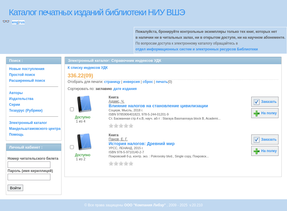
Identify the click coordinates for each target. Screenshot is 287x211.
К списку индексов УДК (88, 68)
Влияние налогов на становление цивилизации (158, 105)
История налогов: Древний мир (142, 143)
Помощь (16, 134)
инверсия (131, 82)
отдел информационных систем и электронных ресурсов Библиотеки (197, 49)
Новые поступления (27, 69)
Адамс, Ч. (116, 101)
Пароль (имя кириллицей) (30, 171)
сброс (148, 82)
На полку (265, 113)
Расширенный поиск (27, 81)
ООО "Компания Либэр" (145, 205)
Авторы (16, 93)
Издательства (21, 99)
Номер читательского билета (33, 158)
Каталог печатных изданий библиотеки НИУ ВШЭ (97, 12)
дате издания (124, 89)
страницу (112, 82)
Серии (14, 105)
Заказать (264, 102)
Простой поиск (22, 75)
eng (15, 22)
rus (22, 22)
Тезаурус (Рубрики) (25, 110)
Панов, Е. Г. (118, 139)
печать (162, 82)
